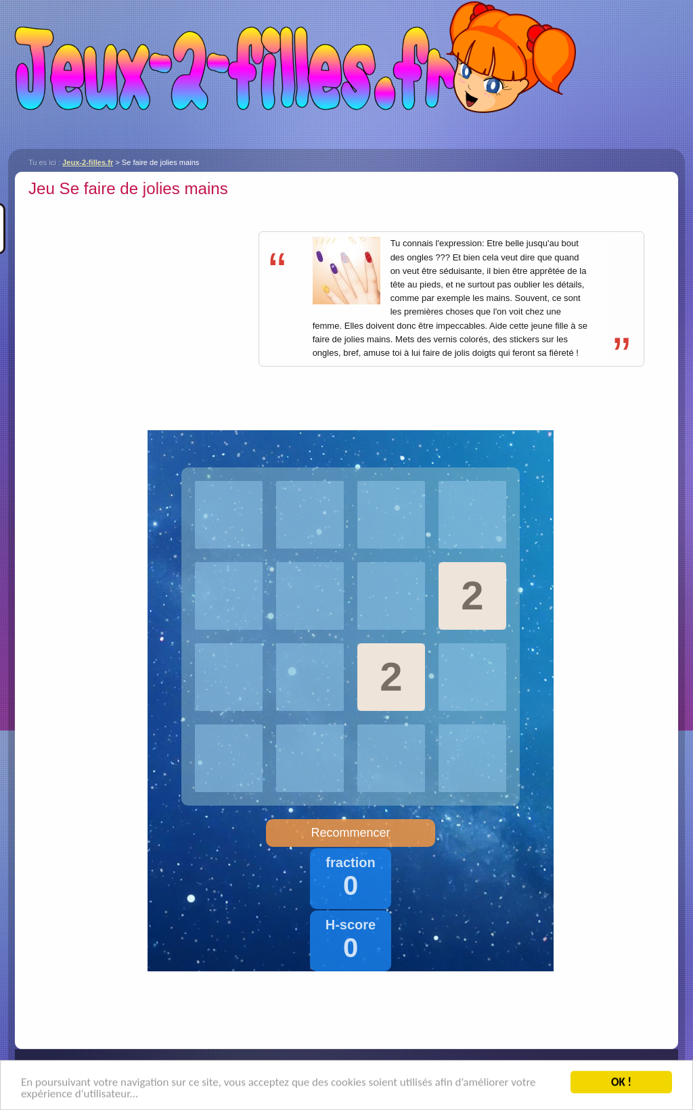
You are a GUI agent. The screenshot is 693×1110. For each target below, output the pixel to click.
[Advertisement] (142, 297)
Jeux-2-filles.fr (346, 74)
